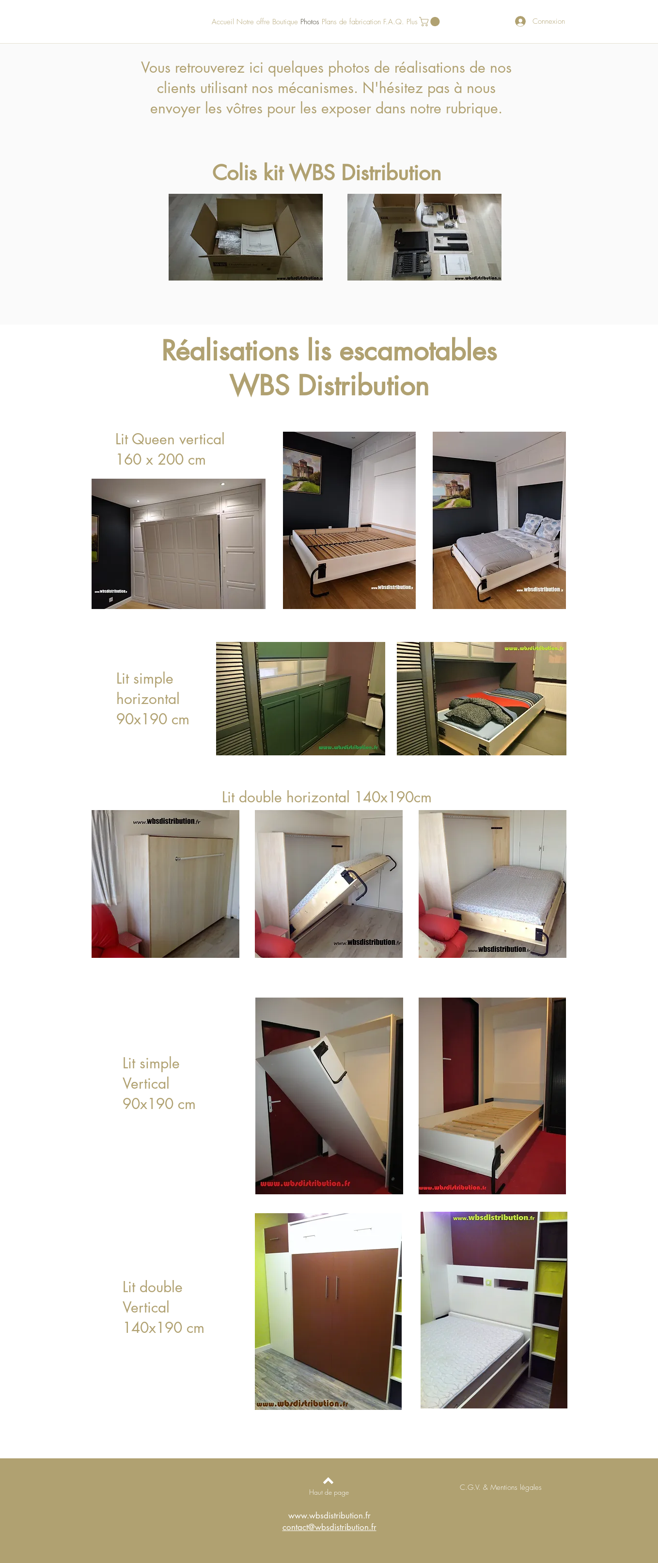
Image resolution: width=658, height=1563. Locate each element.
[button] (430, 21)
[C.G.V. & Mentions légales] (501, 1487)
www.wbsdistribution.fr (329, 1515)
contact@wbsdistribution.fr (329, 1527)
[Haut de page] (329, 1492)
